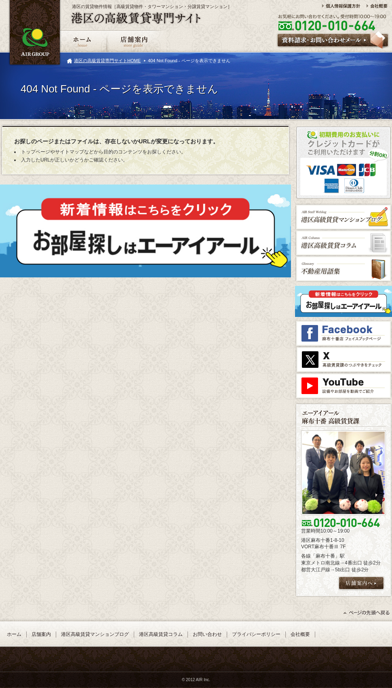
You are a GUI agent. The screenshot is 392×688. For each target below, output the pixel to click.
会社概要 (300, 634)
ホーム (14, 634)
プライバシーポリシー (256, 634)
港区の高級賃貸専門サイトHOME (107, 60)
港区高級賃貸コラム (161, 634)
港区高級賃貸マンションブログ (95, 634)
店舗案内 (41, 634)
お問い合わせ (207, 634)
